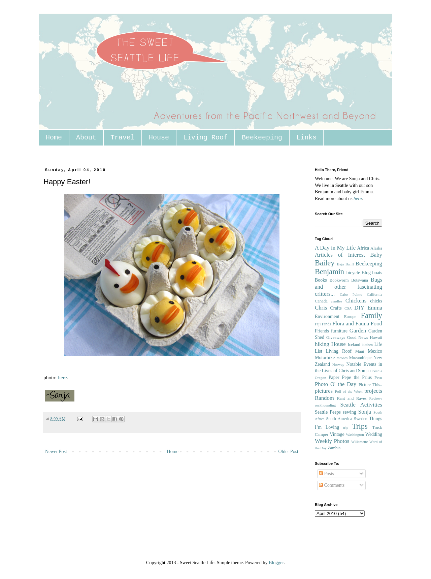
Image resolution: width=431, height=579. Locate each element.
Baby (376, 255)
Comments (331, 485)
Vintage (337, 434)
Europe (350, 316)
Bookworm (339, 280)
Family (371, 315)
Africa (363, 248)
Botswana (359, 280)
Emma (374, 307)
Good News (357, 337)
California (374, 294)
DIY (359, 307)
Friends (322, 330)
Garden (358, 330)
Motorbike (325, 357)
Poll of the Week (349, 391)
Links (306, 137)
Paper (334, 377)
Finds (326, 324)
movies (342, 358)
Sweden (360, 418)
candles (336, 301)
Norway (338, 364)
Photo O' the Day (335, 384)
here (62, 377)
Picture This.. (370, 384)
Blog (366, 272)
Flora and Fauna (350, 323)
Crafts (335, 308)
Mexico (375, 351)
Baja (340, 264)
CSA (348, 308)
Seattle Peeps (328, 412)
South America (339, 418)
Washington (355, 434)
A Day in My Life (335, 248)
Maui (359, 351)
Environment (327, 316)
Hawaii (376, 337)
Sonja (364, 412)
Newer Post (56, 451)
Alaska (376, 248)
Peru (378, 377)
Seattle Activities (361, 404)
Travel (122, 137)
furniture (339, 330)
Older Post (288, 451)
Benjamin (329, 271)
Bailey (324, 263)
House (159, 137)
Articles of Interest (340, 255)
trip (346, 427)
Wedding (373, 434)
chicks (376, 300)
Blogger (276, 562)
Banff (349, 264)
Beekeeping (262, 137)
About (86, 137)
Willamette (359, 442)
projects (373, 391)
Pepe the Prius (357, 377)
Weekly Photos (332, 441)
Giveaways (335, 337)
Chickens (355, 300)
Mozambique (360, 357)
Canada (321, 301)
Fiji (318, 324)
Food (376, 323)
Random (324, 398)
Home (54, 137)
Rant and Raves (352, 398)
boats (377, 272)
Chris (321, 307)
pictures (324, 391)
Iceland (353, 344)
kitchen (367, 345)
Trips (359, 426)
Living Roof (205, 137)
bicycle (353, 272)
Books (321, 280)
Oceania (376, 371)
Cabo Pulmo (351, 294)
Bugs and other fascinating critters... (348, 287)
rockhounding (325, 405)
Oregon (320, 378)
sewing (349, 412)
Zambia (334, 448)
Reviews (375, 398)
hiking (322, 344)
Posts (326, 473)
